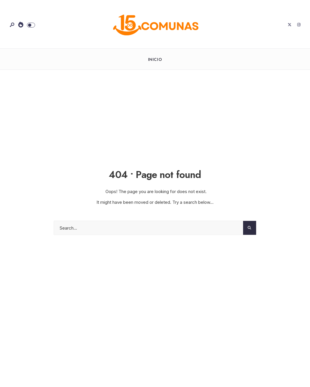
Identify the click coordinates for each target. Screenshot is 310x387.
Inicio (155, 59)
